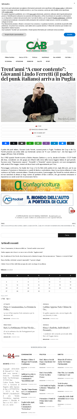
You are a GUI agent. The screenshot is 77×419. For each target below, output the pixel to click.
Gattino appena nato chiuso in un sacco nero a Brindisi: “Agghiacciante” (22, 252)
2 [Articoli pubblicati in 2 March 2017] (38, 279)
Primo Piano (7, 325)
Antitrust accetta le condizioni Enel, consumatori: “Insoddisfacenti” (28, 377)
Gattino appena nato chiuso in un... (57, 308)
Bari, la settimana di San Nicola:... (19, 327)
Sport (48, 61)
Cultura (68, 57)
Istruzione (19, 61)
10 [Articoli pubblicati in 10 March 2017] (49, 282)
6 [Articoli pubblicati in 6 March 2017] (6, 282)
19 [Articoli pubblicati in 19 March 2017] (70, 285)
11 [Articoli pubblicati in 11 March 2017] (60, 282)
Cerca (67, 235)
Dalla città (23, 57)
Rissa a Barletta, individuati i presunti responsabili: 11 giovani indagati (20, 260)
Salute (39, 61)
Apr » (8, 299)
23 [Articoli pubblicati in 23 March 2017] (39, 288)
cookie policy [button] (9, 12)
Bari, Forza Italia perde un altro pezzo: (46, 375)
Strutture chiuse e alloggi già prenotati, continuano (29, 361)
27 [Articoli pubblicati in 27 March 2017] (6, 291)
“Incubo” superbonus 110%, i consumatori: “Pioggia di (29, 391)
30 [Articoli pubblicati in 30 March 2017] (39, 291)
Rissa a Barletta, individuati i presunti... (56, 328)
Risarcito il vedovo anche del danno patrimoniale (65, 361)
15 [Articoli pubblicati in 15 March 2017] (28, 285)
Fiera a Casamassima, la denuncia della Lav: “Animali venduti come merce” (23, 248)
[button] (74, 3)
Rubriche (30, 61)
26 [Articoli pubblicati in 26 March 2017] (70, 288)
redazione (7, 318)
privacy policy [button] (60, 8)
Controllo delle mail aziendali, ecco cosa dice (65, 398)
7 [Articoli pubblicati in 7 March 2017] (17, 282)
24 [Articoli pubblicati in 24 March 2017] (49, 288)
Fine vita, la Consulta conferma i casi (66, 374)
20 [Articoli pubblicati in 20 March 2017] (6, 288)
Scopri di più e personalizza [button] (14, 34)
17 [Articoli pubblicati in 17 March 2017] (49, 285)
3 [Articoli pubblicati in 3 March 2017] (49, 279)
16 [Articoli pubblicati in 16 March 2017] (39, 285)
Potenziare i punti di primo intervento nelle (47, 401)
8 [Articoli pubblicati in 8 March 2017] (28, 282)
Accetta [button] (69, 34)
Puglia (35, 57)
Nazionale (45, 57)
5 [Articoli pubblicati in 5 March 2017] (70, 279)
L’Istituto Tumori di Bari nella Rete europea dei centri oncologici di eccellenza (23, 264)
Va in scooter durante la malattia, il (65, 385)
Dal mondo (57, 57)
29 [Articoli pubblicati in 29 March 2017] (28, 291)
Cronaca (46, 304)
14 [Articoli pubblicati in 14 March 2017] (17, 285)
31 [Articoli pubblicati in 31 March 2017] (49, 291)
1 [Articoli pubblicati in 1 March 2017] (28, 279)
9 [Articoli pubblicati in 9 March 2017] (38, 282)
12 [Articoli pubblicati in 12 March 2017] (70, 282)
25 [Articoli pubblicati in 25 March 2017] (60, 288)
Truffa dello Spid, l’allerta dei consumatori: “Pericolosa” (28, 405)
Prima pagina (10, 57)
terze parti (33, 14)
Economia (8, 61)
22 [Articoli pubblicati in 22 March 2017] (28, 288)
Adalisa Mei (7, 337)
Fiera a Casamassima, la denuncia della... (20, 308)
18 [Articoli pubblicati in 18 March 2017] (60, 285)
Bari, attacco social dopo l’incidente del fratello (47, 361)
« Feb (3, 299)
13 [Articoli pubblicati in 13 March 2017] (6, 285)
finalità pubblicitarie (59, 18)
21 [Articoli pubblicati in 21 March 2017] (17, 288)
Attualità (7, 304)
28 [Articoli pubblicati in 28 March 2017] (17, 291)
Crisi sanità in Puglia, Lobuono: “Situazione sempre (48, 387)
